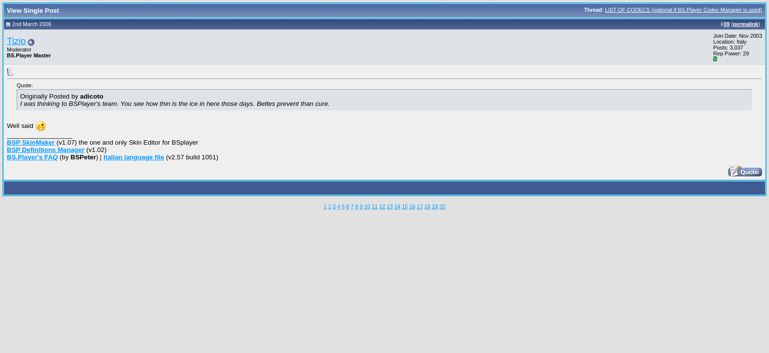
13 (390, 206)
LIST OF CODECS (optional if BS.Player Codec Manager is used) (683, 10)
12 (382, 206)
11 (375, 206)
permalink (745, 24)
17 (420, 206)
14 (397, 206)
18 (427, 206)
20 (442, 206)
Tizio (16, 41)
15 (405, 206)
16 (412, 206)
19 (434, 206)
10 (367, 206)
